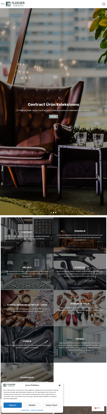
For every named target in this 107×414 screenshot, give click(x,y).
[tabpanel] (53, 111)
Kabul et (12, 405)
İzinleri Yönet (51, 405)
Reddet (32, 405)
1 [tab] (51, 212)
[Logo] (15, 4)
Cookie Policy (25, 410)
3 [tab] (55, 212)
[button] (59, 385)
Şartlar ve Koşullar (37, 410)
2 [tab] (53, 212)
